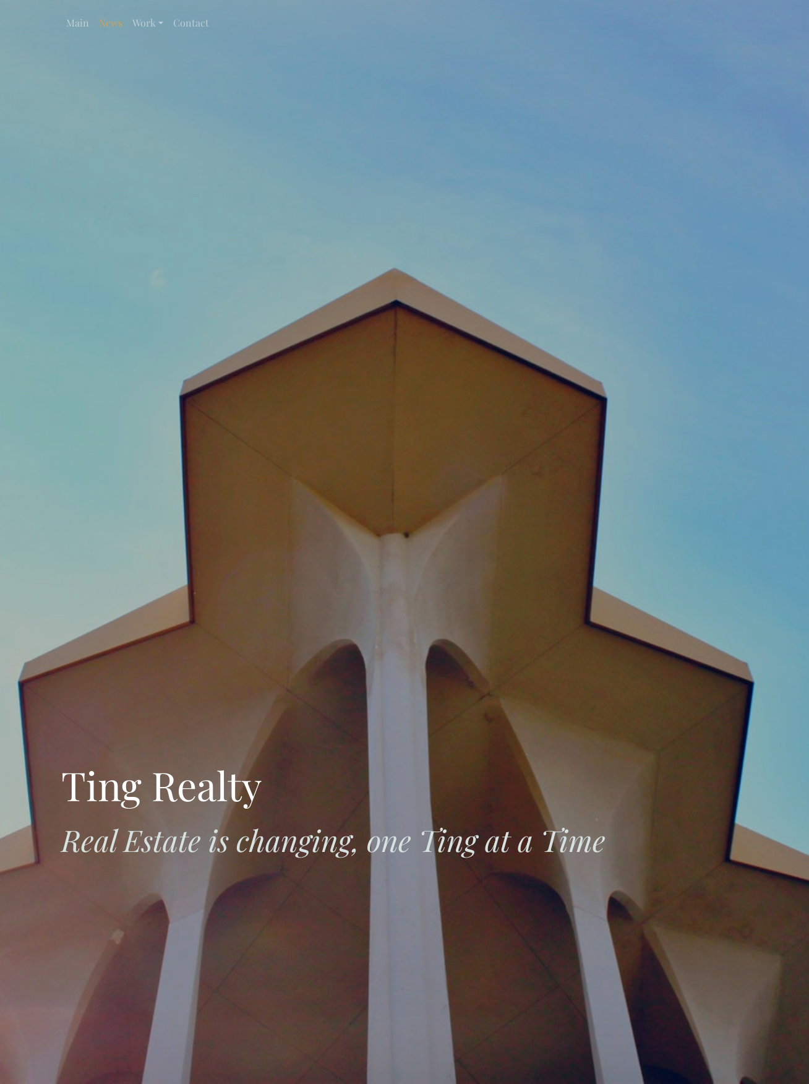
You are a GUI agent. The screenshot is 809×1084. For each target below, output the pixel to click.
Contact (191, 22)
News (110, 22)
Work (144, 22)
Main (77, 22)
